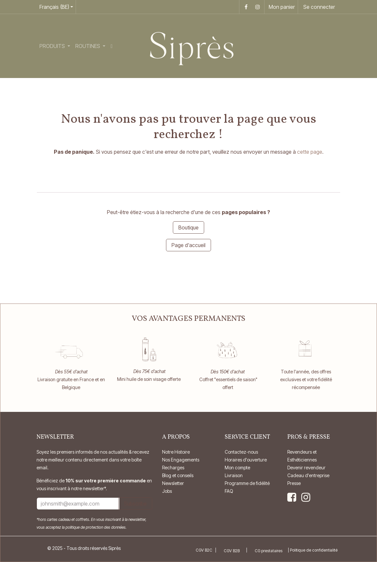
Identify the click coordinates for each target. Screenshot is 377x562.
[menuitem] (55, 46)
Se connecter (319, 7)
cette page (309, 151)
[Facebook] (246, 7)
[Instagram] (257, 7)
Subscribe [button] (135, 503)
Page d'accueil (188, 245)
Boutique (188, 227)
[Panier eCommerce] (281, 7)
